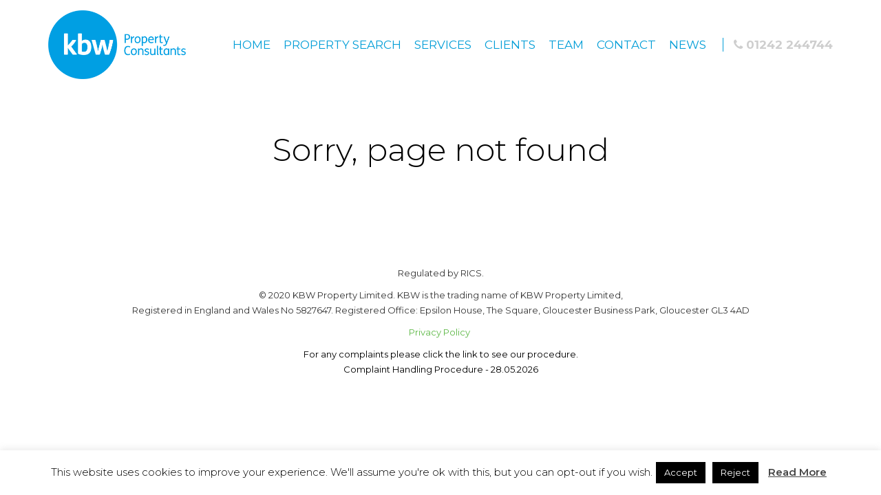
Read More (797, 471)
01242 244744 (783, 45)
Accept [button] (680, 472)
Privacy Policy (440, 332)
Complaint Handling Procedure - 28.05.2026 (440, 369)
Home (251, 45)
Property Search (342, 45)
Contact (626, 45)
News (687, 45)
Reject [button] (735, 472)
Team (566, 45)
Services (442, 45)
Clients (510, 45)
